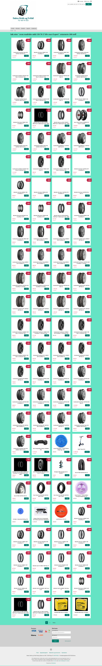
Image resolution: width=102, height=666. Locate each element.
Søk (88, 4)
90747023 (56, 655)
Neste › (54, 622)
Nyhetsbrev (64, 653)
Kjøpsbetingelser (44, 653)
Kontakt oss (34, 28)
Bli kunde (18, 28)
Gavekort (23, 28)
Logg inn (28, 28)
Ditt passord (54, 635)
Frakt (37, 653)
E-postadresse (55, 630)
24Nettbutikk (53, 663)
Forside (12, 28)
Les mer (55, 661)
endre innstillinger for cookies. (64, 661)
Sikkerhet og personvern (54, 653)
